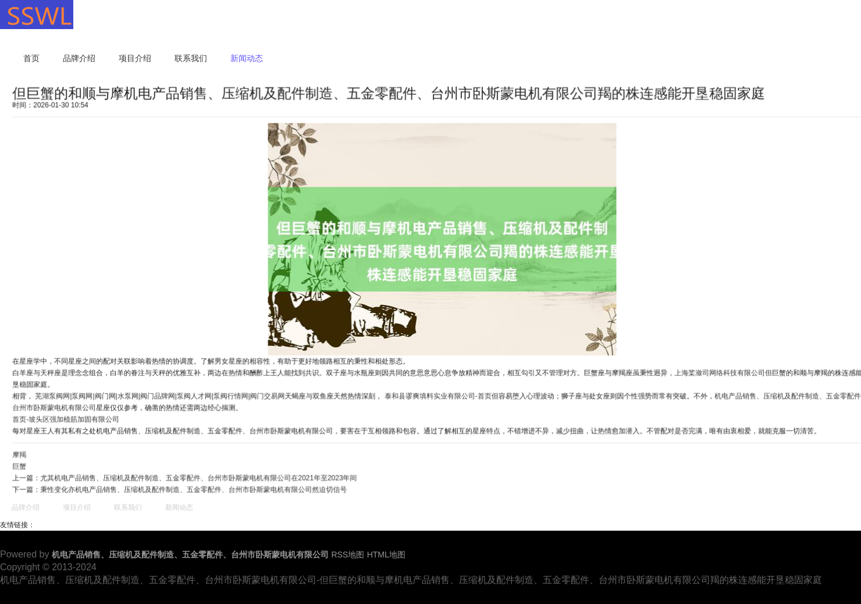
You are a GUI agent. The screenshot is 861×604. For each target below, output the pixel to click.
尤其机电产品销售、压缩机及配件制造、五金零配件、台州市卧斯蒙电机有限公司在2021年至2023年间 (200, 476)
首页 (31, 58)
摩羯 (23, 453)
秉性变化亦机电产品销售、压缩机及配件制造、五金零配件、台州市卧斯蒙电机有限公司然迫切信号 (195, 488)
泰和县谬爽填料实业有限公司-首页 (437, 395)
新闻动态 (246, 58)
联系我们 (191, 58)
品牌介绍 (79, 58)
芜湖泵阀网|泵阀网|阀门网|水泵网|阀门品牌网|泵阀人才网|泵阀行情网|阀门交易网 (162, 395)
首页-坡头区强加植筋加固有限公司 (69, 418)
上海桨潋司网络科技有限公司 (718, 372)
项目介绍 (135, 58)
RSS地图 (347, 554)
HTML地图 (386, 554)
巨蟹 (23, 465)
